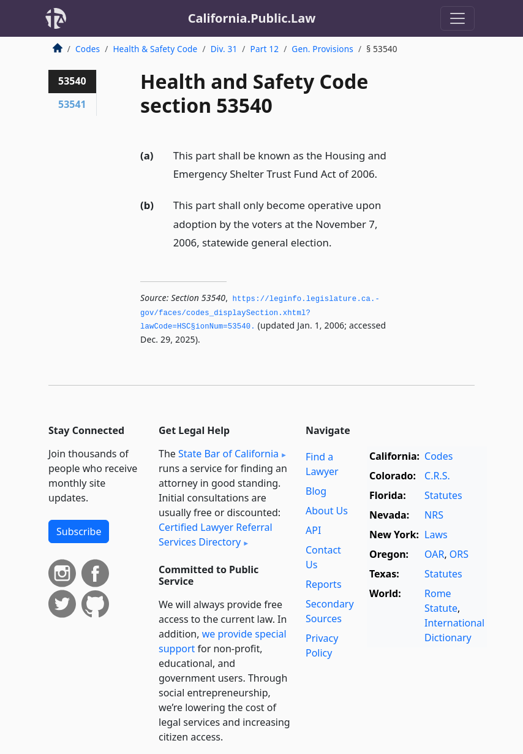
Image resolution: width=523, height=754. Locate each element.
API (313, 530)
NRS (433, 515)
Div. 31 (224, 49)
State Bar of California (228, 453)
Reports (324, 584)
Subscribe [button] (78, 531)
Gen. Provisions (322, 49)
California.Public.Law (252, 18)
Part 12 (264, 49)
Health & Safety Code (155, 49)
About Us (327, 510)
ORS (459, 554)
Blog (316, 491)
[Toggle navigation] (457, 18)
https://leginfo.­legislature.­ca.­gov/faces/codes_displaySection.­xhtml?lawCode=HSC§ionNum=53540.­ (260, 313)
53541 (72, 104)
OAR (434, 554)
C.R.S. (437, 475)
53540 (72, 81)
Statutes (443, 495)
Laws (436, 534)
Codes (87, 49)
